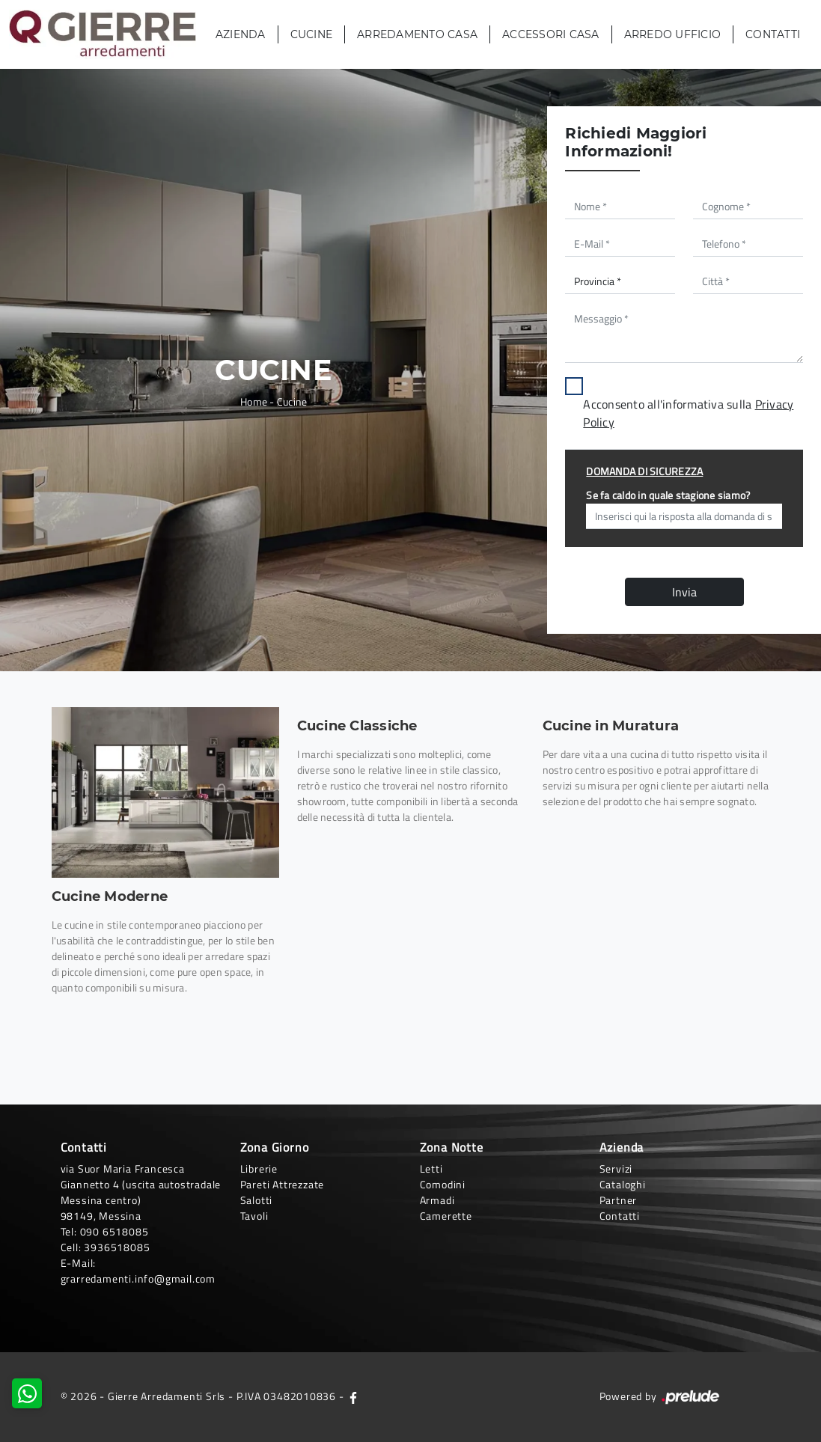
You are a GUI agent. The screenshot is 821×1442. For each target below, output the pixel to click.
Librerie (259, 1168)
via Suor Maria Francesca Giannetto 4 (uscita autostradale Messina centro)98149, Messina (141, 1192)
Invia (684, 592)
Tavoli (254, 1215)
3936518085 (117, 1247)
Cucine (311, 34)
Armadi (437, 1200)
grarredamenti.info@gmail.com (138, 1278)
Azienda (241, 34)
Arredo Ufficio (672, 34)
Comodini (443, 1184)
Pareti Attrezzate (282, 1184)
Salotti (256, 1200)
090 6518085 (114, 1231)
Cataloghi (622, 1184)
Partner (618, 1200)
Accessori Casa (550, 34)
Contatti (772, 34)
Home (253, 401)
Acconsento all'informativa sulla (688, 413)
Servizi (616, 1168)
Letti (431, 1168)
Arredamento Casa (417, 34)
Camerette (446, 1215)
